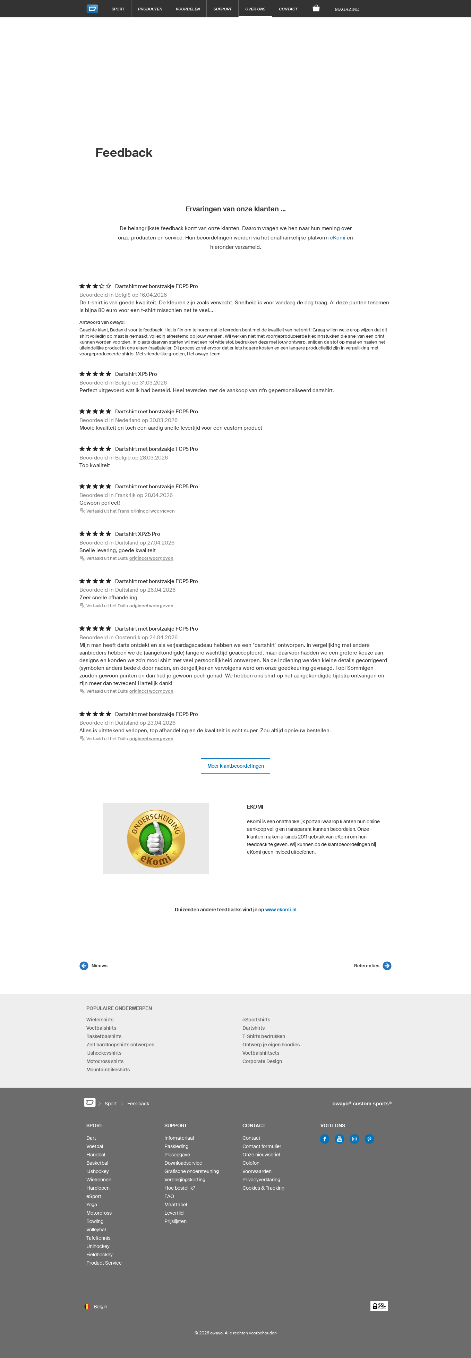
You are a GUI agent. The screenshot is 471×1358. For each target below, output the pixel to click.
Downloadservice (183, 1163)
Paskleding (176, 1146)
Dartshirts (253, 1028)
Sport (118, 9)
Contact (288, 9)
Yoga (91, 1204)
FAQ (169, 1196)
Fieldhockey (99, 1254)
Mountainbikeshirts (108, 1069)
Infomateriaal (179, 1138)
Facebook (325, 1139)
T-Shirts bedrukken (263, 1036)
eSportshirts (256, 1019)
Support (222, 9)
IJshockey (97, 1171)
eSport (93, 1196)
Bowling (94, 1221)
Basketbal (97, 1163)
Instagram (354, 1139)
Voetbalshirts (101, 1028)
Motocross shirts (104, 1061)
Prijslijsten (175, 1221)
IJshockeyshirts (103, 1053)
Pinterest (369, 1139)
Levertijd (173, 1213)
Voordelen (188, 9)
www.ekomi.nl (281, 909)
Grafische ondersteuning (191, 1171)
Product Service (104, 1263)
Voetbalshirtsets (260, 1053)
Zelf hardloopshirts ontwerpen (120, 1044)
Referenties (366, 965)
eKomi (337, 238)
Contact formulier (261, 1146)
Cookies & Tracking (263, 1188)
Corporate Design (262, 1061)
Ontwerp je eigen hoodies (271, 1044)
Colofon (250, 1163)
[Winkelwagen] (316, 8)
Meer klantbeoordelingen (235, 766)
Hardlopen (98, 1188)
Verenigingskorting (184, 1179)
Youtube (339, 1139)
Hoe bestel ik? (179, 1188)
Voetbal (94, 1146)
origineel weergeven (153, 511)
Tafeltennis (98, 1238)
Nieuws (100, 965)
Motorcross (99, 1213)
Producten (150, 9)
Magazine (347, 9)
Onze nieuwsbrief (261, 1154)
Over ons (255, 9)
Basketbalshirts (103, 1036)
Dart (91, 1138)
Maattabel (175, 1204)
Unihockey (98, 1246)
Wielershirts (99, 1019)
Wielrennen (98, 1179)
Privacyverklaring (261, 1179)
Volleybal (96, 1229)
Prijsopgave (177, 1154)
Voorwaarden (257, 1171)
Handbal (95, 1154)
